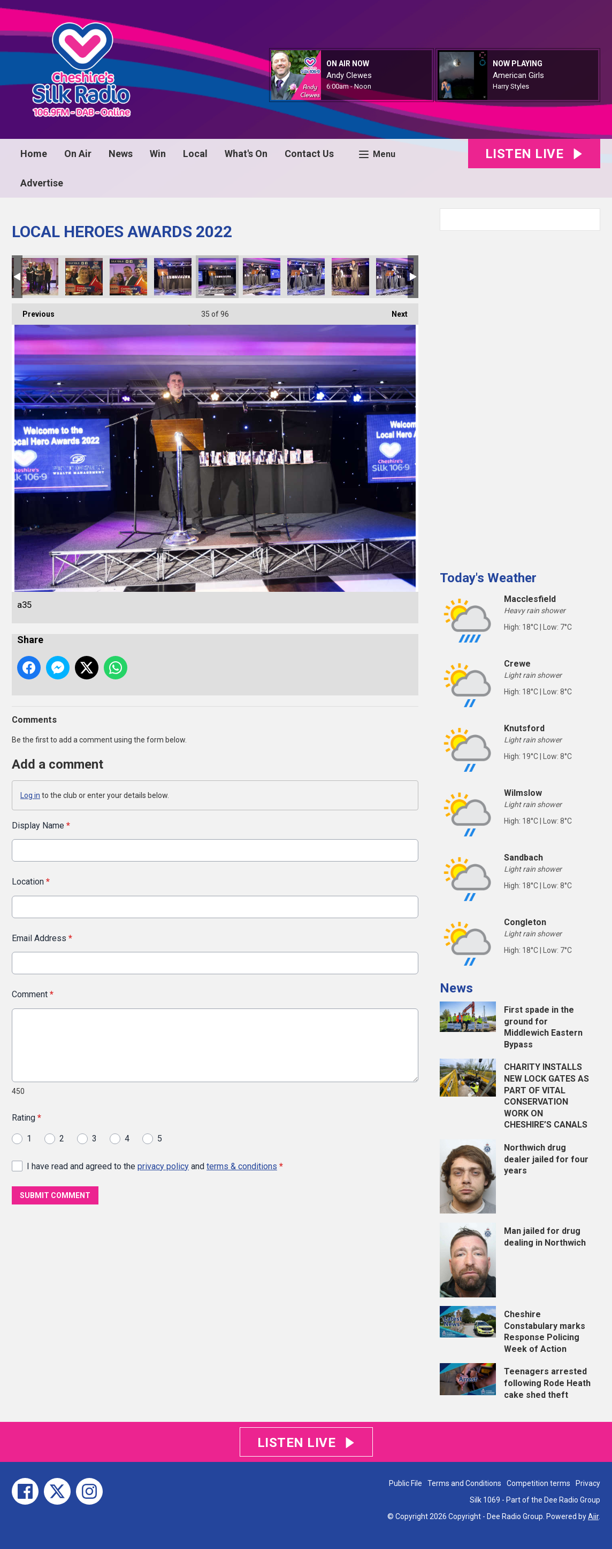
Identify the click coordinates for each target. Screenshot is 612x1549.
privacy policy (163, 1166)
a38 (350, 276)
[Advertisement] (520, 396)
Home (33, 153)
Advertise (41, 183)
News (121, 153)
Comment (32, 994)
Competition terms (538, 1483)
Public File (405, 1483)
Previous (33, 310)
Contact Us (309, 153)
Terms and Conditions (464, 1483)
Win (158, 153)
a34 (173, 276)
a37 (306, 276)
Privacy (588, 1483)
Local (195, 153)
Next (394, 310)
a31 (84, 276)
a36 (261, 276)
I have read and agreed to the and (155, 1166)
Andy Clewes (349, 75)
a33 (128, 276)
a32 (39, 276)
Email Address (42, 938)
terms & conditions (241, 1166)
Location (31, 882)
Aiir (593, 1516)
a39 (395, 276)
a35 (217, 276)
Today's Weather (488, 577)
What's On (246, 153)
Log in (30, 795)
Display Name (41, 825)
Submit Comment (55, 1195)
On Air (77, 153)
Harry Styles (511, 86)
